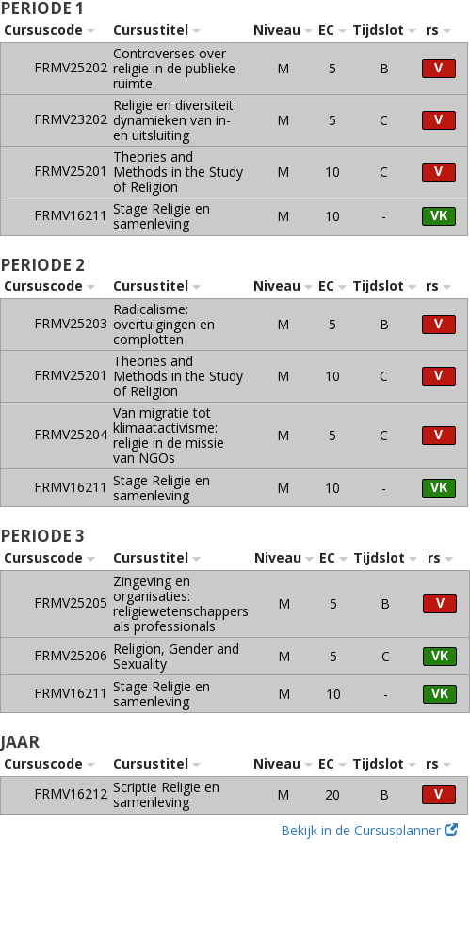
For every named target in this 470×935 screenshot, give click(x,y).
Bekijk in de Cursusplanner (369, 830)
